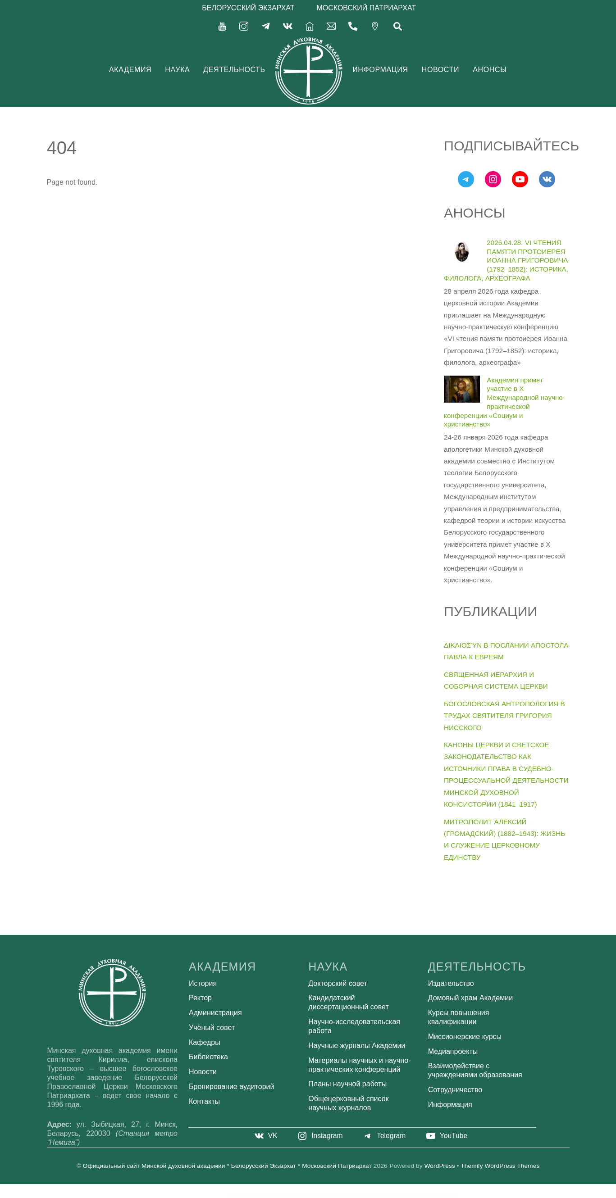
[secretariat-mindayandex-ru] (331, 25)
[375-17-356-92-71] (353, 25)
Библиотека (208, 1057)
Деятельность (234, 69)
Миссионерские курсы (465, 1036)
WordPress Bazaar (249, 1195)
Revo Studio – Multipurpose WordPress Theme (258, 1195)
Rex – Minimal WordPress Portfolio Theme (329, 1195)
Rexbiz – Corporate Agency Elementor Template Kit (341, 1195)
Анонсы (490, 69)
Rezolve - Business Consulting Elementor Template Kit (362, 1195)
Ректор (200, 998)
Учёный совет (212, 1027)
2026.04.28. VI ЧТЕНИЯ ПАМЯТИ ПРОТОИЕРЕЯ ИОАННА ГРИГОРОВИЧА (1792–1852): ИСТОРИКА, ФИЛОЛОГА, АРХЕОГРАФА (506, 260)
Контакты (204, 1101)
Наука (177, 69)
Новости (440, 69)
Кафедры (204, 1042)
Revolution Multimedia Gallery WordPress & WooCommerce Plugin (291, 1195)
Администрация (215, 1012)
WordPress (439, 1165)
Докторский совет (337, 983)
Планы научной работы (347, 1084)
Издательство (451, 983)
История (203, 983)
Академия (130, 69)
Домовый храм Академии (470, 998)
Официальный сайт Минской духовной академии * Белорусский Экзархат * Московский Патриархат (227, 1165)
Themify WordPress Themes (500, 1165)
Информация (380, 69)
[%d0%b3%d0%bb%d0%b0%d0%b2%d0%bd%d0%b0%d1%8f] (310, 25)
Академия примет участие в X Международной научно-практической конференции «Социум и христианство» (504, 402)
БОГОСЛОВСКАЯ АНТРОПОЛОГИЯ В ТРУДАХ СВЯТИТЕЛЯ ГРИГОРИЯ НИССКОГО (504, 715)
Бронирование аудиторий (231, 1086)
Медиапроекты (453, 1051)
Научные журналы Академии (356, 1045)
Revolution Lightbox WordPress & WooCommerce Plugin (276, 1195)
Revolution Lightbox (267, 1195)
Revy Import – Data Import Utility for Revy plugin (304, 1195)
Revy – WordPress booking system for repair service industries (317, 1195)
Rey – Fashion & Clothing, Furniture (352, 1195)
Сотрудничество (455, 1090)
